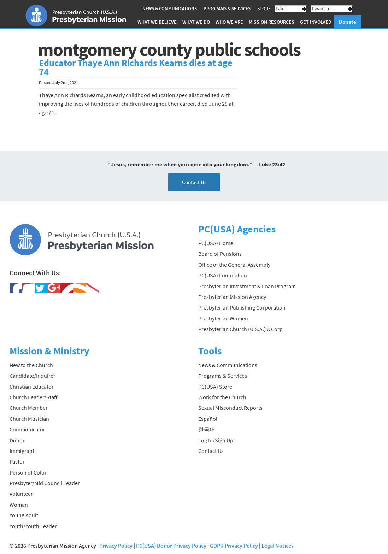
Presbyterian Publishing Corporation (242, 307)
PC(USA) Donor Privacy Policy (171, 545)
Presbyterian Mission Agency (232, 296)
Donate (347, 21)
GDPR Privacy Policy (234, 545)
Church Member (29, 407)
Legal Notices (277, 545)
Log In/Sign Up (215, 440)
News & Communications (169, 9)
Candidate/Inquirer (32, 375)
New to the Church (31, 365)
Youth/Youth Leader (33, 526)
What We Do (196, 22)
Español (207, 418)
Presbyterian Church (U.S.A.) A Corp (240, 328)
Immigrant (22, 450)
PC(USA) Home (215, 243)
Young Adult (24, 515)
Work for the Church (222, 397)
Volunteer (21, 493)
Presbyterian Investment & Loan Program (247, 286)
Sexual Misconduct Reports (230, 407)
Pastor (17, 461)
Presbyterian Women (223, 318)
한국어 (206, 429)
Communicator (27, 429)
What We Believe (157, 22)
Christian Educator (32, 386)
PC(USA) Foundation (222, 275)
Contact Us (194, 182)
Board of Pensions (220, 253)
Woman (19, 504)
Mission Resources (271, 22)
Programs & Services (227, 9)
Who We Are (229, 22)
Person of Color (28, 472)
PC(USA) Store (215, 386)
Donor (17, 440)
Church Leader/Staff (33, 397)
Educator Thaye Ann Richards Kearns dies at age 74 (135, 67)
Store (264, 9)
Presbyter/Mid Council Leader (45, 483)
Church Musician (29, 418)
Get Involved (315, 22)
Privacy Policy (116, 545)
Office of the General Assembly (234, 264)
